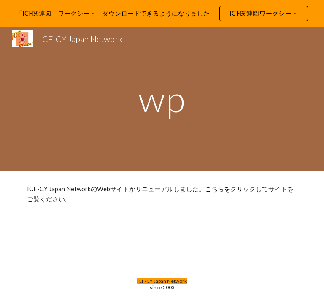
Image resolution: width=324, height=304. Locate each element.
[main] (162, 98)
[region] (162, 13)
